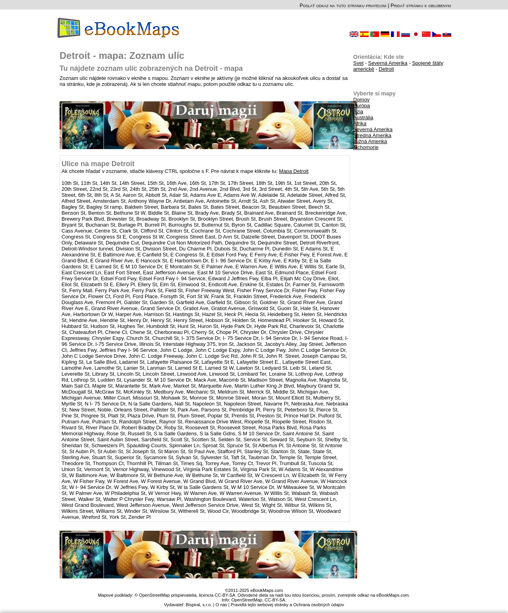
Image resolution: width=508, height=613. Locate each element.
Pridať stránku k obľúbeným (421, 5)
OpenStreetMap (246, 599)
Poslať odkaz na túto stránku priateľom (343, 5)
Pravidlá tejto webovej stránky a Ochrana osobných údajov (287, 604)
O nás (221, 604)
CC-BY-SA (275, 599)
